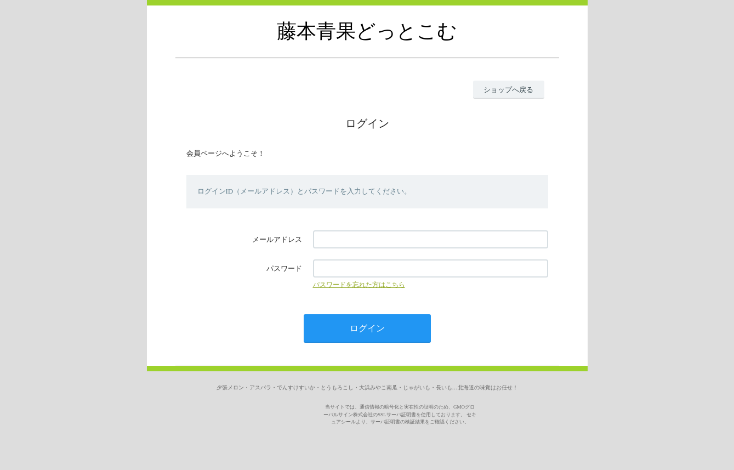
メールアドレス (277, 239)
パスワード (284, 268)
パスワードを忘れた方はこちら (359, 284)
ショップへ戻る (508, 90)
